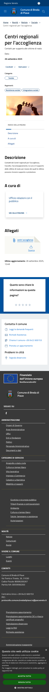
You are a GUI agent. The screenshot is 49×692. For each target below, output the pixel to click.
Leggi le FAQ (11, 627)
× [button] (46, 650)
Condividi (11, 67)
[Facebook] (6, 413)
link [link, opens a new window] (10, 671)
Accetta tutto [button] (24, 676)
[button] (24, 687)
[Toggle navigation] (5, 11)
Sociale (34, 22)
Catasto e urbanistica (15, 479)
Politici (9, 442)
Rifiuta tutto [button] (24, 682)
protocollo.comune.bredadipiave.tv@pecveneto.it (24, 600)
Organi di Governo (14, 425)
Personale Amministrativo (17, 446)
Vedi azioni (24, 67)
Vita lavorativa (12, 471)
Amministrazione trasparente (19, 644)
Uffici (8, 433)
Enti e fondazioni (13, 437)
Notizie (24, 22)
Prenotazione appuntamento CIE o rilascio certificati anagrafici (24, 618)
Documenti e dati (13, 450)
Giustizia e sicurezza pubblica (23, 499)
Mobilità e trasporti (14, 484)
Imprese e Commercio (15, 475)
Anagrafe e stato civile (16, 463)
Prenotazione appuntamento (18, 612)
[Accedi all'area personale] (38, 3)
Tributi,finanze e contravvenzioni (25, 503)
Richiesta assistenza (15, 632)
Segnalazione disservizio (17, 623)
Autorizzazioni (16, 520)
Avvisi (8, 545)
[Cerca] (43, 11)
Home (5, 22)
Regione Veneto (11, 3)
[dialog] (24, 669)
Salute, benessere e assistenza (24, 516)
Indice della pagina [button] (16, 124)
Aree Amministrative (15, 429)
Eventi (9, 560)
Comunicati (11, 540)
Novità (15, 22)
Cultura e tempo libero (16, 467)
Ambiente (14, 508)
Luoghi (9, 556)
